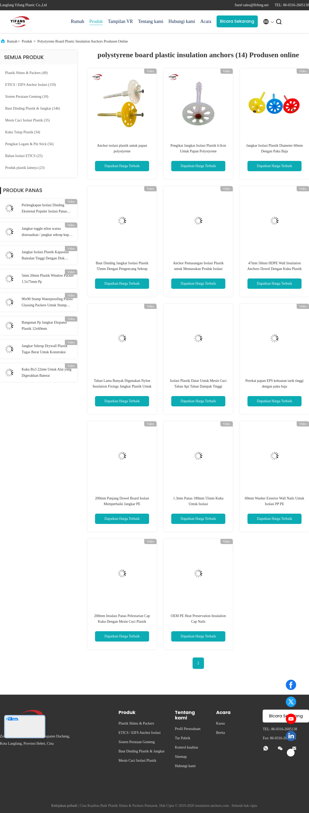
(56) (29, 144)
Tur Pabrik (182, 738)
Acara (205, 21)
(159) (30, 85)
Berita (220, 733)
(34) (22, 132)
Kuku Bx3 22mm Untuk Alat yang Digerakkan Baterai (46, 372)
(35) (27, 120)
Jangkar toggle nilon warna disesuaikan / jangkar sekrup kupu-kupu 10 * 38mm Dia (47, 232)
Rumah (77, 21)
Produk (96, 21)
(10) (26, 96)
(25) (23, 156)
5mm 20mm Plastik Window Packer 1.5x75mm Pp (48, 279)
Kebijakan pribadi (64, 806)
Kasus (220, 723)
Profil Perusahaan (187, 729)
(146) (32, 108)
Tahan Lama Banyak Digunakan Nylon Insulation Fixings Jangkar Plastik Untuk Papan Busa (122, 386)
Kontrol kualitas (186, 747)
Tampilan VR (120, 21)
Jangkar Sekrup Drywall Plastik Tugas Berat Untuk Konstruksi (44, 349)
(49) (26, 73)
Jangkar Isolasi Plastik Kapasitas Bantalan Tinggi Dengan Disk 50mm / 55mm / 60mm (45, 255)
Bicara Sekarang (237, 21)
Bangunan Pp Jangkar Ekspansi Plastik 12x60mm (44, 326)
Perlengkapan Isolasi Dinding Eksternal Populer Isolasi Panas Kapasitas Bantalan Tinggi (44, 209)
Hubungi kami (181, 21)
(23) (25, 168)
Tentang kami (150, 21)
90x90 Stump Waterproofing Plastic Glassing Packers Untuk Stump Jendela (47, 302)
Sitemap (181, 757)
